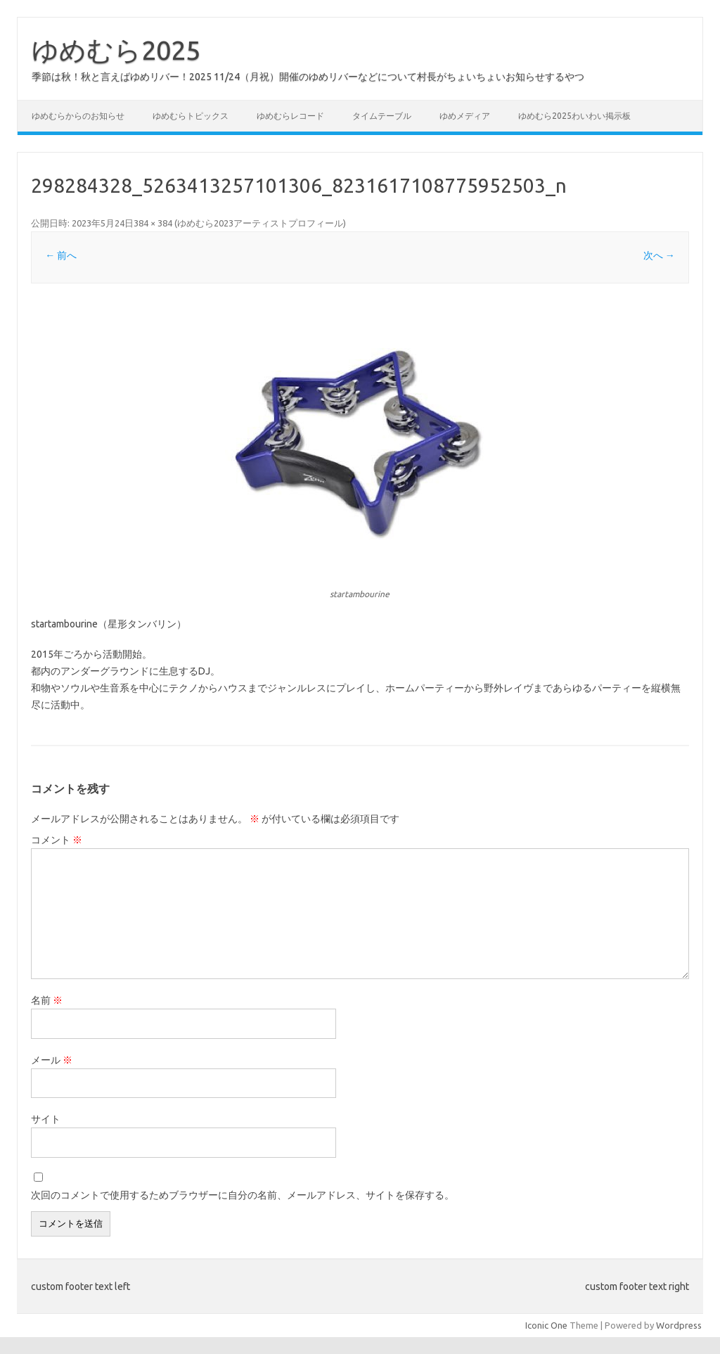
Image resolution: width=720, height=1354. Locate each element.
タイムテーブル (381, 115)
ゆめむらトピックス (191, 115)
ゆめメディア (464, 115)
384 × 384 (153, 223)
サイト (45, 1119)
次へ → (659, 255)
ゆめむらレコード (290, 115)
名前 (47, 1000)
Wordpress (679, 1325)
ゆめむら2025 (116, 50)
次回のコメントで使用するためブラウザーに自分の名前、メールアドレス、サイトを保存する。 (242, 1195)
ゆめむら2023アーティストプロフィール (260, 223)
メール (51, 1060)
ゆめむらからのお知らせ (78, 115)
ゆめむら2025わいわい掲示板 (574, 115)
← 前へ (61, 255)
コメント (56, 839)
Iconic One (546, 1325)
